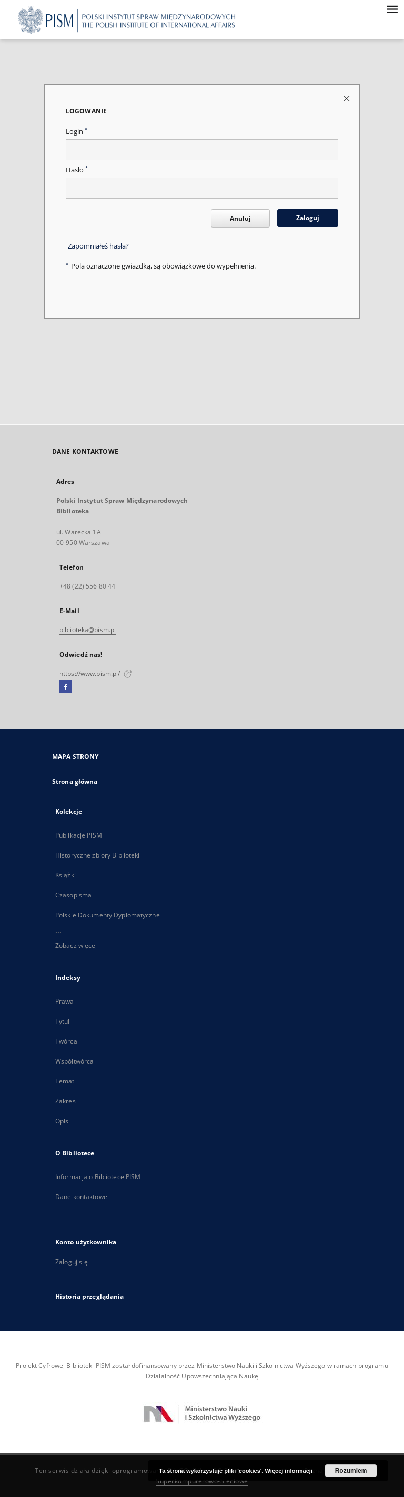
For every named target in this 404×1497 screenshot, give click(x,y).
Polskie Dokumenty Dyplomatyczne (107, 915)
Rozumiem (351, 1470)
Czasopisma (73, 895)
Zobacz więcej (76, 945)
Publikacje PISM (78, 835)
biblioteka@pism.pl (87, 629)
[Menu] (391, 8)
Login (76, 131)
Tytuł (62, 1021)
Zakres (65, 1101)
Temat (65, 1081)
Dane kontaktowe (81, 1196)
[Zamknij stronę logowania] (347, 98)
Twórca (66, 1041)
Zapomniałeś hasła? (98, 246)
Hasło (77, 170)
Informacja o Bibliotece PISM (97, 1176)
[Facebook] (65, 687)
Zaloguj (307, 217)
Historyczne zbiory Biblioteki (97, 855)
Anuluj (240, 218)
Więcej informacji (288, 1471)
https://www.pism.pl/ (95, 673)
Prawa (64, 1001)
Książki (65, 875)
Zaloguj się (71, 1261)
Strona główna (75, 781)
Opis (61, 1121)
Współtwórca (74, 1061)
